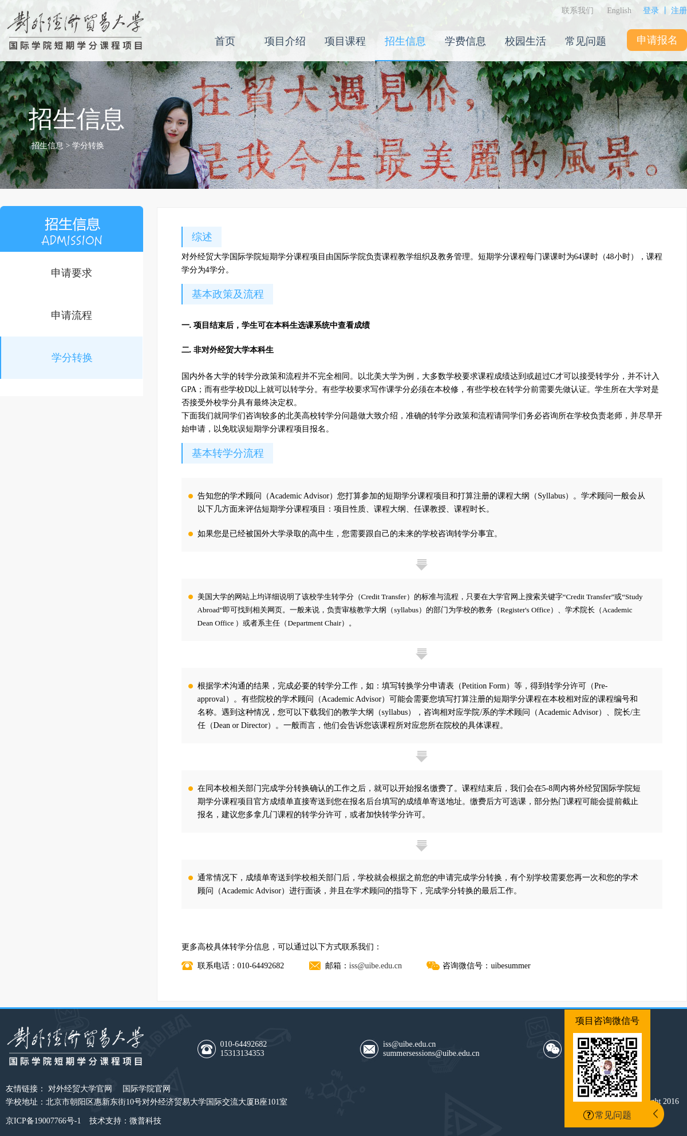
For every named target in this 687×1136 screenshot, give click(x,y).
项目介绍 (285, 41)
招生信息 (405, 41)
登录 (651, 10)
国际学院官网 (147, 1088)
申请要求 (71, 273)
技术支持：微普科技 (125, 1121)
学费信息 (465, 41)
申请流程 (71, 315)
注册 (679, 10)
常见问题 (585, 41)
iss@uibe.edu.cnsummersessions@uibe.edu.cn (431, 1049)
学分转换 (72, 357)
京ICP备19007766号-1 (43, 1121)
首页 (225, 41)
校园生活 (525, 41)
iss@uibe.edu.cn (375, 965)
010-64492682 (273, 1049)
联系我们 (578, 10)
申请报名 (657, 40)
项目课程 (345, 41)
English (619, 10)
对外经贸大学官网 (80, 1088)
